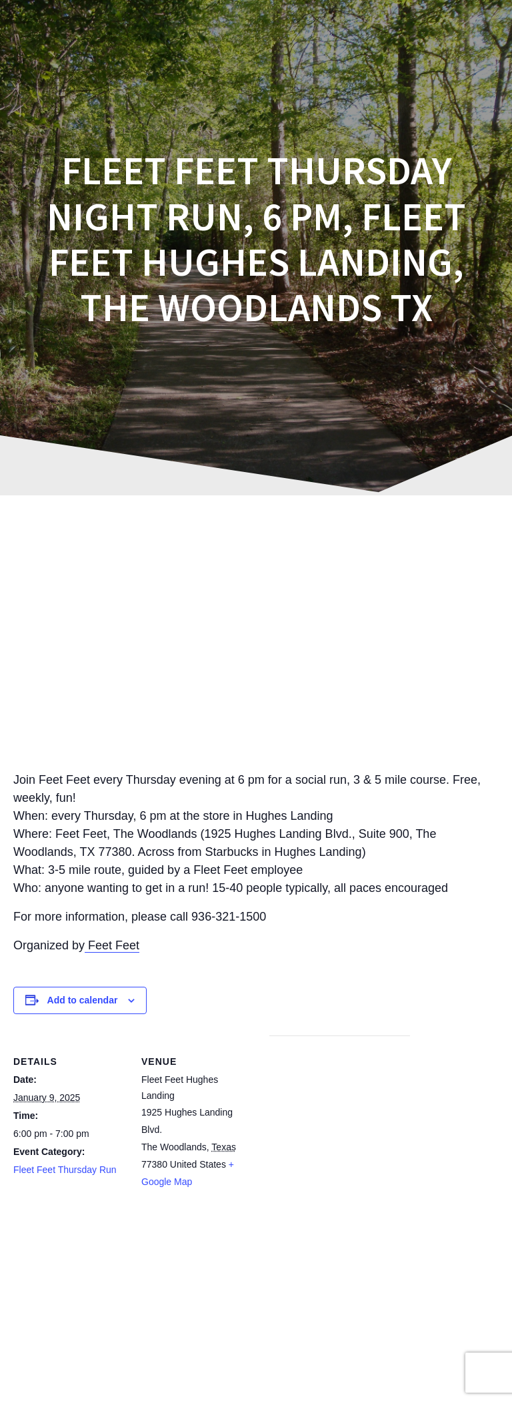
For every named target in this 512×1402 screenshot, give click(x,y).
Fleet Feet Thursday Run (65, 1169)
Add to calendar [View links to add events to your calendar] (82, 1000)
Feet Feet (112, 945)
